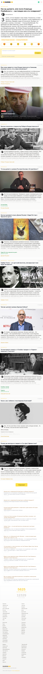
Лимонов (24, 625)
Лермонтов (5, 605)
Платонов (24, 618)
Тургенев (5, 611)
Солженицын (6, 633)
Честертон (5, 650)
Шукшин (4, 627)
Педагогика (11, 260)
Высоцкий (5, 641)
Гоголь (4, 610)
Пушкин (4, 603)
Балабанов (24, 646)
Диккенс (5, 654)
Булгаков (24, 611)
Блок (23, 610)
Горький (23, 619)
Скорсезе (24, 652)
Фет (4, 619)
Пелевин (23, 624)
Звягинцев (24, 647)
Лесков (23, 605)
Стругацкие (5, 630)
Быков (23, 633)
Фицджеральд (6, 649)
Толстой (5, 606)
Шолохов (5, 622)
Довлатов (24, 627)
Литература (4, 6)
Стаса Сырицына (16, 670)
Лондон (4, 652)
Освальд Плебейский (21, 39)
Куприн (23, 606)
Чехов (23, 603)
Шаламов (5, 635)
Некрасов (5, 616)
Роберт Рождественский (8, 39)
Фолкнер (5, 647)
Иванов (23, 630)
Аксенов (5, 638)
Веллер (23, 632)
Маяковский (24, 608)
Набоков (24, 614)
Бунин (4, 625)
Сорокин (24, 622)
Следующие (21, 485)
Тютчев (4, 618)
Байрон (4, 644)
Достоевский (6, 608)
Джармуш (24, 654)
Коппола (23, 649)
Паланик (5, 657)
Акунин (23, 628)
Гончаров (5, 614)
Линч (23, 655)
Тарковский (24, 644)
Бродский (5, 628)
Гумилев (23, 616)
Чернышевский (6, 613)
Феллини (24, 657)
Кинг (4, 660)
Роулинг (4, 658)
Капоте (4, 662)
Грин (4, 624)
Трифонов (5, 636)
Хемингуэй (5, 646)
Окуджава (5, 640)
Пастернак (5, 632)
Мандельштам (25, 613)
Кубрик (23, 650)
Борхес (4, 655)
